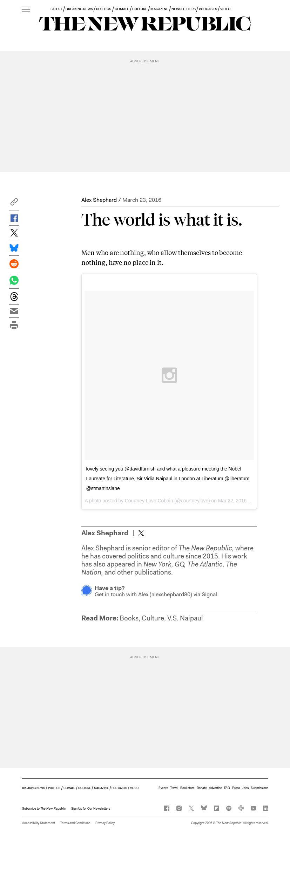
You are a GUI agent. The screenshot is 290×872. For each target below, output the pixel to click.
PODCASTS (208, 9)
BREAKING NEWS (79, 9)
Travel (174, 788)
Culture (153, 618)
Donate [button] (202, 788)
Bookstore (187, 788)
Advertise (215, 788)
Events (163, 788)
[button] (14, 204)
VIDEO (225, 9)
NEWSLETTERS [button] (183, 9)
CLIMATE (122, 9)
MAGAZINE (159, 9)
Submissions (259, 788)
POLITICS (103, 9)
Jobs (245, 788)
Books (129, 618)
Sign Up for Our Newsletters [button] (90, 808)
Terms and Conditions (75, 823)
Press (236, 788)
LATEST (56, 9)
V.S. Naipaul (185, 618)
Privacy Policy (105, 823)
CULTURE (139, 9)
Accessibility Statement (38, 823)
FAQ (227, 788)
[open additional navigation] (26, 9)
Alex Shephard (99, 200)
